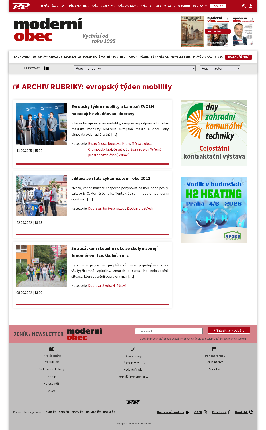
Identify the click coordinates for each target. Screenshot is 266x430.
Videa (218, 57)
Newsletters (181, 57)
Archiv (161, 6)
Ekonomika (22, 57)
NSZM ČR (109, 412)
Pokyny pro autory (133, 362)
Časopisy (59, 6)
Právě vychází (203, 57)
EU (34, 57)
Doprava (114, 143)
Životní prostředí (112, 57)
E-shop (51, 376)
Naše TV (147, 6)
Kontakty (199, 6)
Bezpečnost (97, 143)
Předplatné (79, 6)
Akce (51, 391)
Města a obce (141, 143)
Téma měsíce (160, 57)
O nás (45, 6)
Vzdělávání (109, 155)
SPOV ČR (77, 412)
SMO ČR (51, 412)
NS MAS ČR (93, 412)
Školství (108, 285)
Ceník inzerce (215, 362)
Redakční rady (133, 369)
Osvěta (118, 149)
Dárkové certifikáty (51, 369)
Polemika (90, 57)
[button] (229, 330)
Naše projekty (103, 6)
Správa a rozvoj (50, 57)
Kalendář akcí (238, 57)
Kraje (126, 143)
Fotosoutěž (51, 383)
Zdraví (123, 155)
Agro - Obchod (179, 6)
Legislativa (72, 57)
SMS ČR (64, 412)
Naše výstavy (127, 6)
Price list (214, 369)
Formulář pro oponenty (133, 377)
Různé (144, 57)
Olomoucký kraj (100, 149)
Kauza (133, 57)
